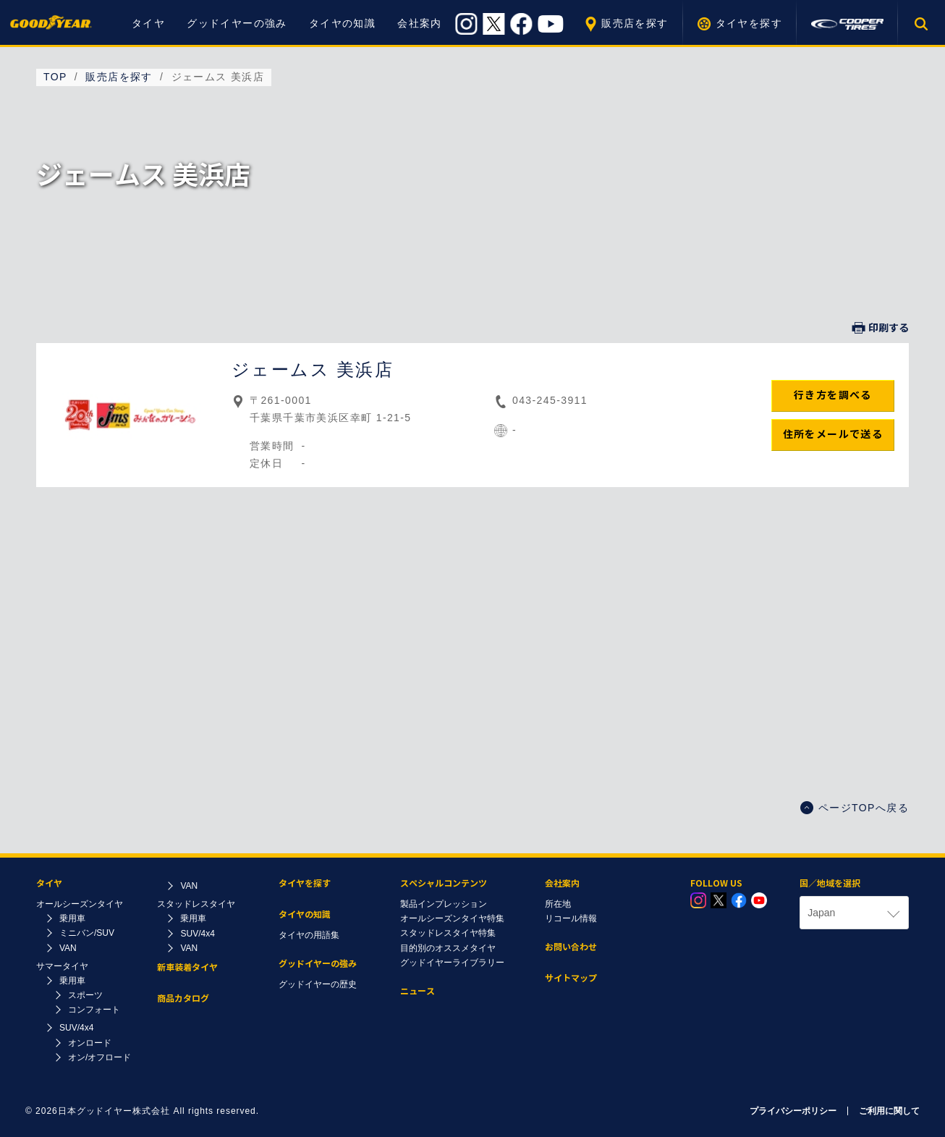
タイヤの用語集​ (309, 935)
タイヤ (148, 23)
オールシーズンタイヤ (79, 904)
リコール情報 (571, 918)
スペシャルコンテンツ (443, 883)
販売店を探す (634, 23)
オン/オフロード (99, 1057)
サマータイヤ (62, 966)
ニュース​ (417, 991)
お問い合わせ (571, 947)
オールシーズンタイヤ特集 (452, 918)
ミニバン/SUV (86, 933)
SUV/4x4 (76, 1028)
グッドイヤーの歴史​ (318, 984)
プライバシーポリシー (793, 1111)
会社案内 (419, 23)
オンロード (89, 1043)
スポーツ (85, 995)
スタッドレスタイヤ (196, 904)
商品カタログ (183, 998)
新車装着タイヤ (187, 967)
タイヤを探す (749, 23)
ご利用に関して (889, 1111)
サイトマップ (571, 978)
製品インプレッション (443, 904)
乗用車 (72, 918)
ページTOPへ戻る (854, 807)
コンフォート (94, 1010)
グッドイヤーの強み (237, 23)
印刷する (880, 327)
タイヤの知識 (342, 23)
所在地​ (558, 904)
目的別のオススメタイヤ (448, 948)
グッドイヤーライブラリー (452, 963)
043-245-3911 (550, 400)
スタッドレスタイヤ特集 (448, 933)
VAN (68, 948)
